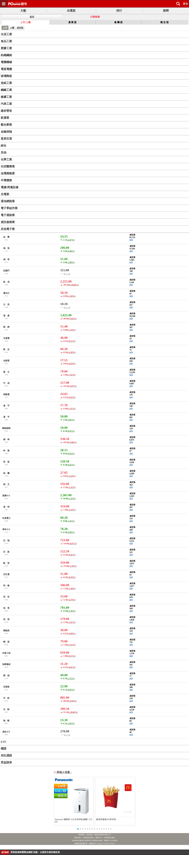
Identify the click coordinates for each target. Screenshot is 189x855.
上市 (5, 28)
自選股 (71, 10)
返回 (32, 17)
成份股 (20, 28)
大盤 (23, 10)
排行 (119, 10)
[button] (78, 829)
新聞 (166, 10)
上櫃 (12, 28)
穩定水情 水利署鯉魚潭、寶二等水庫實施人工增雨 (35, 852)
